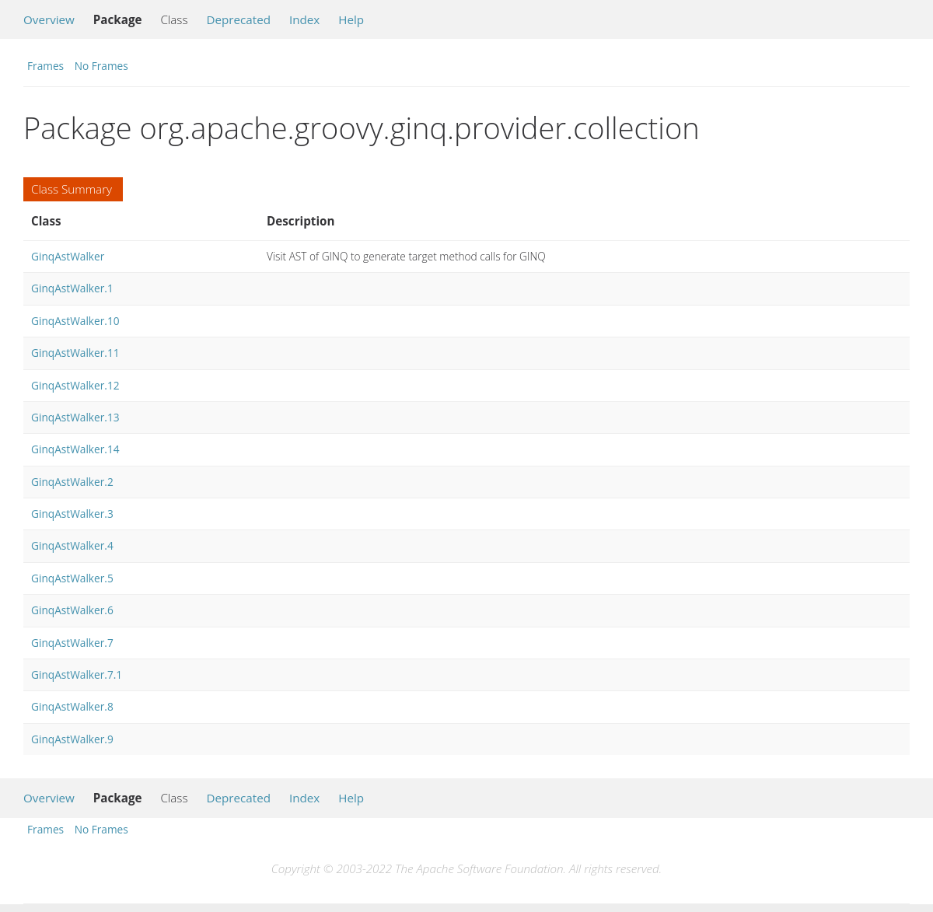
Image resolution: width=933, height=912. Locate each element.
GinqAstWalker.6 (72, 610)
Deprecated (238, 19)
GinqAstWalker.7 (72, 642)
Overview (49, 19)
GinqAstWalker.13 (75, 417)
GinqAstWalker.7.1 (76, 674)
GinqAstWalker (67, 256)
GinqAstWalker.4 (72, 545)
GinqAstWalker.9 (72, 739)
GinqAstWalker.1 (72, 288)
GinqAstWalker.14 (75, 449)
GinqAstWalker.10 (75, 320)
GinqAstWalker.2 (72, 481)
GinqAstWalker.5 (72, 578)
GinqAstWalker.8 (72, 706)
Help (351, 19)
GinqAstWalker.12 (75, 385)
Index (304, 19)
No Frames (101, 65)
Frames (45, 65)
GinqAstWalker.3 (72, 513)
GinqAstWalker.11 (75, 352)
